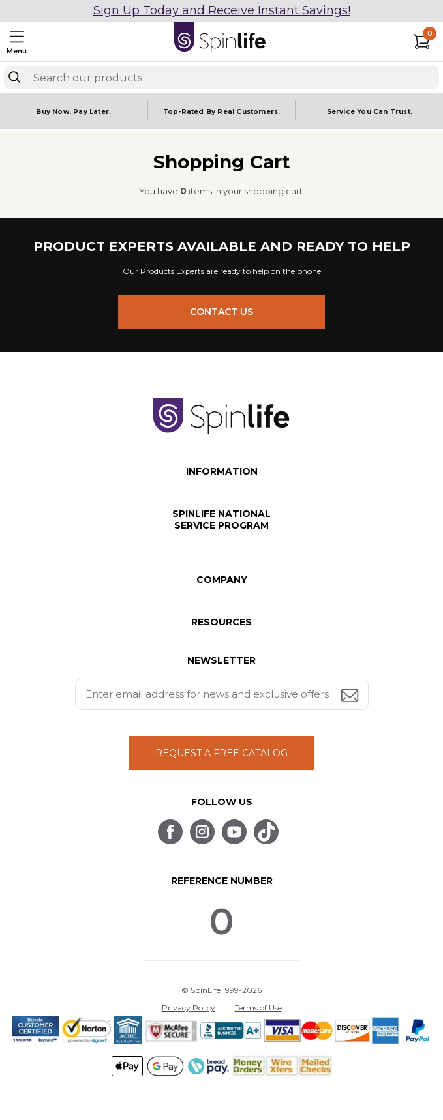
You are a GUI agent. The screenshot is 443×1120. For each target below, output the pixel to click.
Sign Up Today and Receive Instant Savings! (221, 10)
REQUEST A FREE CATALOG (221, 753)
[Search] (14, 77)
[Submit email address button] (351, 696)
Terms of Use (258, 1007)
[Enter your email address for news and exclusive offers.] (222, 694)
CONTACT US (221, 311)
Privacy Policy (188, 1007)
